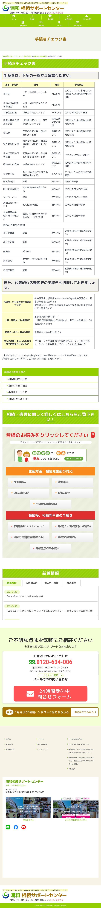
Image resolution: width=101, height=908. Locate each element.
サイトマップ (42, 749)
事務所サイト (28, 809)
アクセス (40, 739)
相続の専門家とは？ (19, 398)
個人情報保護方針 (75, 739)
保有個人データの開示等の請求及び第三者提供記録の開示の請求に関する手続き (81, 760)
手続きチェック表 (17, 392)
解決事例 (9, 744)
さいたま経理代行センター (76, 809)
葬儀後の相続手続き (14, 372)
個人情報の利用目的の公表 (78, 744)
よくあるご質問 (50, 675)
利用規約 (71, 769)
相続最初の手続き (17, 379)
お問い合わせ (42, 744)
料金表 (8, 739)
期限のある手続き (17, 385)
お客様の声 (10, 749)
